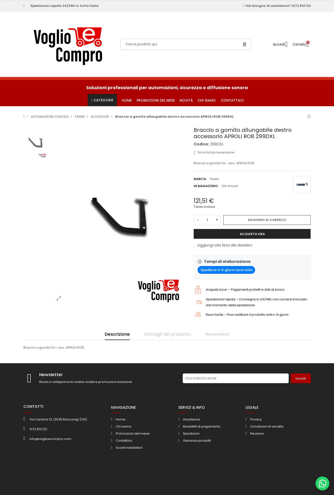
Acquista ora (252, 234)
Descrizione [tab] (117, 334)
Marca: (200, 179)
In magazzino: (206, 186)
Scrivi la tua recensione (214, 152)
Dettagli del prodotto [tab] (167, 334)
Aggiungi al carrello (267, 220)
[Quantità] (207, 220)
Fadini (214, 179)
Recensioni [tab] (217, 334)
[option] (119, 217)
